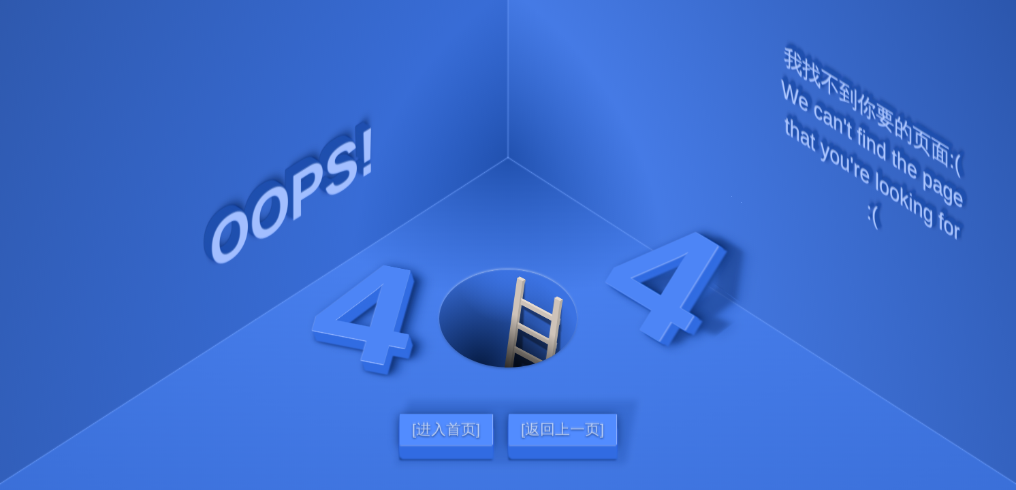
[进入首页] (446, 429)
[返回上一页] (562, 429)
